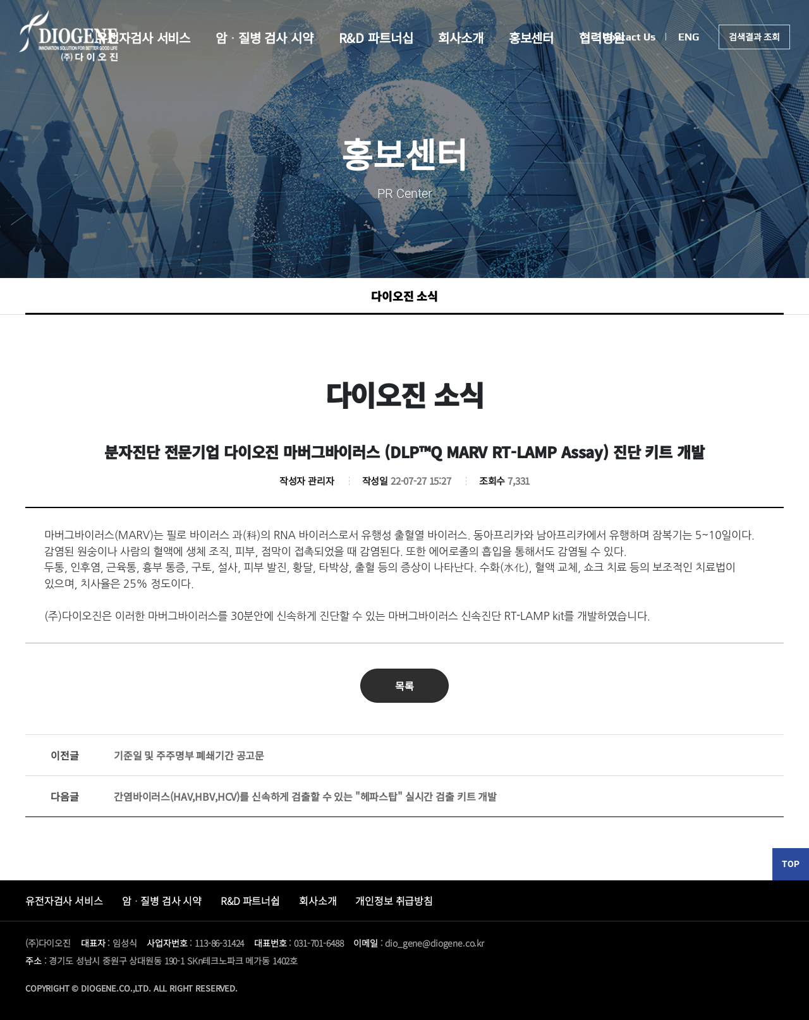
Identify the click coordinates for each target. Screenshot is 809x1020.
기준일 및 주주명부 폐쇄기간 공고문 (157, 755)
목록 (404, 685)
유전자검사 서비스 (143, 37)
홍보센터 (531, 37)
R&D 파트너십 (376, 37)
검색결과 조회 (754, 36)
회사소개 (460, 37)
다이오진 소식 (404, 296)
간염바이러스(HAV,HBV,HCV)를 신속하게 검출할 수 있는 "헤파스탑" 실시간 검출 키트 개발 (274, 796)
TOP (791, 864)
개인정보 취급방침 (394, 900)
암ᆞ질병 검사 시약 (264, 37)
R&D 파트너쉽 (250, 900)
